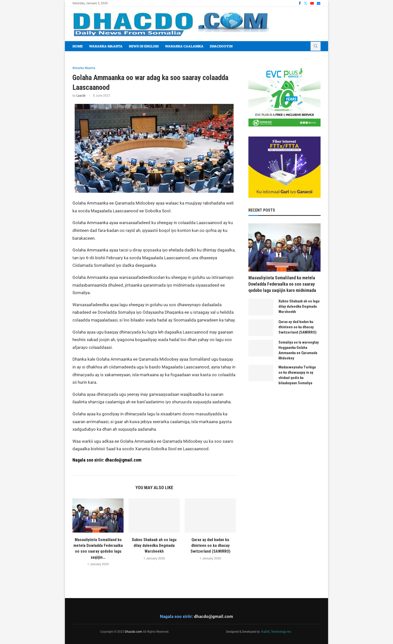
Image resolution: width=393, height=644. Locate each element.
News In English (144, 46)
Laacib (80, 95)
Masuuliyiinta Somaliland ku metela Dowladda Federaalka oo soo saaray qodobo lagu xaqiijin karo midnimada (282, 284)
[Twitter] (306, 3)
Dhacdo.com (133, 631)
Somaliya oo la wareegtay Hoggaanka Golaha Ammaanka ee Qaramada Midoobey (298, 350)
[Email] (319, 3)
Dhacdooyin (221, 46)
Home (77, 46)
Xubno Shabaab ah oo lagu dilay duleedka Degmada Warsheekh (154, 545)
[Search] (316, 46)
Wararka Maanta (106, 46)
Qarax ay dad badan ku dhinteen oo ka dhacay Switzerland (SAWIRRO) (210, 545)
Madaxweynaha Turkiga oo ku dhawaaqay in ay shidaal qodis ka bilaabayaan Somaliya (297, 375)
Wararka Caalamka (184, 46)
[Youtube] (312, 3)
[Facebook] (300, 3)
